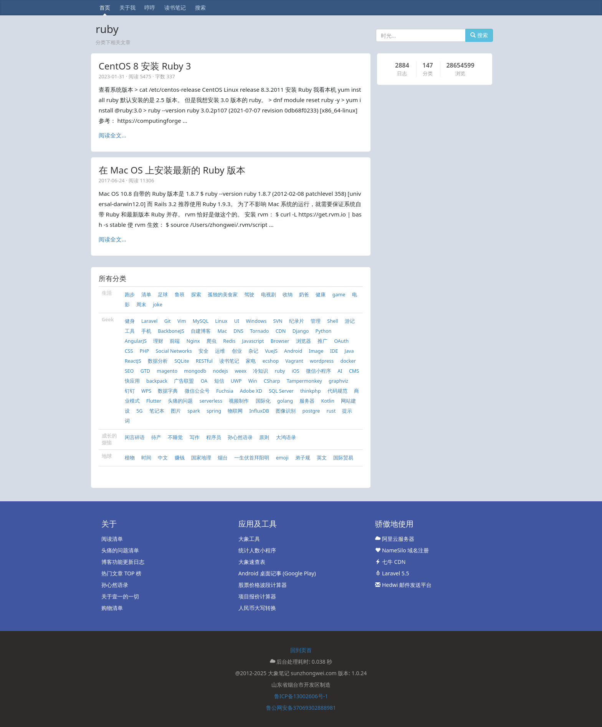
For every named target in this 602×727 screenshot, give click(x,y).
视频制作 (239, 401)
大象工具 (249, 538)
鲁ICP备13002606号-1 (301, 696)
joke (157, 304)
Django (301, 331)
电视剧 (268, 294)
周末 (141, 304)
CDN (281, 331)
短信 (219, 381)
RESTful (204, 361)
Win (252, 381)
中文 (163, 457)
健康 (321, 294)
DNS (238, 331)
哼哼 (149, 7)
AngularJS (136, 341)
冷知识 (260, 371)
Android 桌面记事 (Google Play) (277, 573)
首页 (104, 7)
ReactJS (133, 361)
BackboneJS (171, 331)
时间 (146, 457)
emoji (282, 457)
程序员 (213, 437)
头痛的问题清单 (120, 550)
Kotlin (327, 401)
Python (324, 331)
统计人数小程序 (257, 550)
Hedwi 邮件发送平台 (403, 584)
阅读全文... (112, 135)
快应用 (132, 381)
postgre (311, 411)
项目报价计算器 (257, 596)
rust (331, 411)
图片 (176, 411)
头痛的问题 (180, 401)
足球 (163, 294)
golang (285, 401)
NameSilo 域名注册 (402, 550)
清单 (146, 294)
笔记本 (156, 411)
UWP (236, 381)
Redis (229, 341)
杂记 (253, 351)
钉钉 (130, 391)
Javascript (253, 341)
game (339, 294)
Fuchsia (224, 391)
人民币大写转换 (257, 607)
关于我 (127, 7)
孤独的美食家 (223, 294)
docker (348, 361)
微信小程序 (318, 371)
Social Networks (174, 351)
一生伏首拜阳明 (251, 457)
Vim (181, 321)
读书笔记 (175, 7)
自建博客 (201, 331)
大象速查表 (251, 561)
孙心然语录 (240, 437)
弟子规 (302, 457)
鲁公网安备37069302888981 (301, 707)
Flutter (153, 401)
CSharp (272, 381)
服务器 (306, 401)
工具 (130, 331)
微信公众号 (197, 391)
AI (339, 371)
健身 (130, 321)
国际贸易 (343, 457)
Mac (222, 331)
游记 (350, 321)
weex (240, 371)
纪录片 (296, 321)
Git (167, 321)
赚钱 (180, 457)
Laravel (149, 321)
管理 (316, 321)
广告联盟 (184, 381)
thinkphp (310, 391)
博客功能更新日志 (122, 561)
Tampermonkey (304, 381)
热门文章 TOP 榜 (121, 573)
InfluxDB (259, 411)
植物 (130, 457)
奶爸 (304, 294)
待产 (156, 437)
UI (236, 321)
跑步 (130, 294)
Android (293, 351)
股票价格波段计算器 (262, 584)
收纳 (288, 294)
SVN (277, 321)
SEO (129, 371)
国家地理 (201, 457)
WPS (146, 391)
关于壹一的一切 (120, 596)
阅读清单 (112, 538)
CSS (129, 351)
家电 (251, 361)
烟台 (223, 457)
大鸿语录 (286, 437)
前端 (175, 341)
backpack (156, 381)
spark (193, 411)
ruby (280, 371)
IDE (334, 351)
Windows (256, 321)
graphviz (338, 381)
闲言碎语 (135, 437)
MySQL (200, 321)
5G (139, 411)
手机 (146, 331)
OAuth (341, 341)
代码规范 (337, 391)
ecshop (271, 361)
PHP (144, 351)
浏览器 (303, 341)
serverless (210, 401)
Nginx (193, 341)
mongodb (195, 371)
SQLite (181, 361)
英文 (322, 457)
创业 (237, 351)
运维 (220, 351)
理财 (158, 341)
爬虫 (212, 341)
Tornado (259, 331)
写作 (195, 437)
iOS (295, 371)
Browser (280, 341)
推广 (322, 341)
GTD (145, 371)
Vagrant (294, 361)
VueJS (271, 351)
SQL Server (281, 391)
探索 (196, 294)
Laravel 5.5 (392, 573)
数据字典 (168, 391)
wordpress (322, 361)
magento (167, 371)
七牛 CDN (390, 561)
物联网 (235, 411)
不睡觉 (175, 437)
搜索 (200, 7)
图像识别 (286, 411)
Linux (221, 321)
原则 (264, 437)
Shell (332, 321)
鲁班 (180, 294)
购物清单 (112, 607)
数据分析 (158, 361)
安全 (203, 351)
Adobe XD (251, 391)
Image (316, 351)
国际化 (263, 401)
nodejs (220, 371)
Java (349, 351)
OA (204, 381)
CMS (354, 371)
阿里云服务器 (394, 538)
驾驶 (249, 294)
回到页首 (301, 650)
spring (214, 411)
